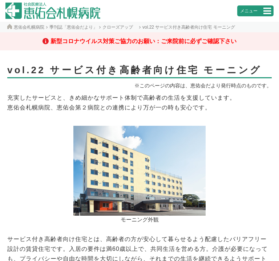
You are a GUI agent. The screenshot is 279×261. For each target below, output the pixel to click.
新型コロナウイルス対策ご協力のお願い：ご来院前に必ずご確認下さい (143, 41)
